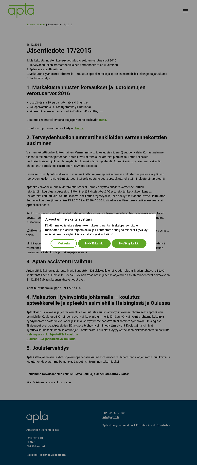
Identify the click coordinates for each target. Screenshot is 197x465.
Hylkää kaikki (94, 243)
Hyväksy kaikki (129, 243)
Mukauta (64, 243)
